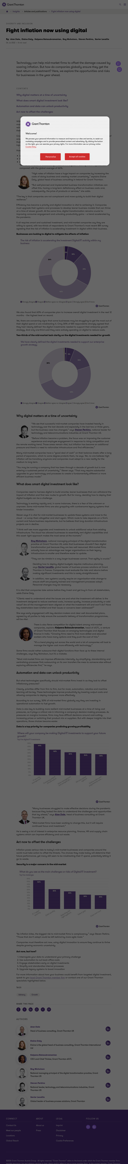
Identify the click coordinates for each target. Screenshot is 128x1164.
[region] (64, 141)
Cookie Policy (31, 147)
